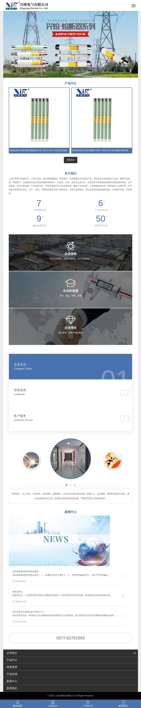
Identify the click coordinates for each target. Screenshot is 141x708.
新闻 (71, 512)
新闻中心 (12, 681)
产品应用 (12, 674)
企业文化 (60, 366)
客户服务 (60, 418)
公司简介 (12, 653)
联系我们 (12, 688)
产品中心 (12, 660)
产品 (71, 83)
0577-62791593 (70, 638)
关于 (71, 173)
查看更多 (71, 160)
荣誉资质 (60, 392)
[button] (67, 485)
